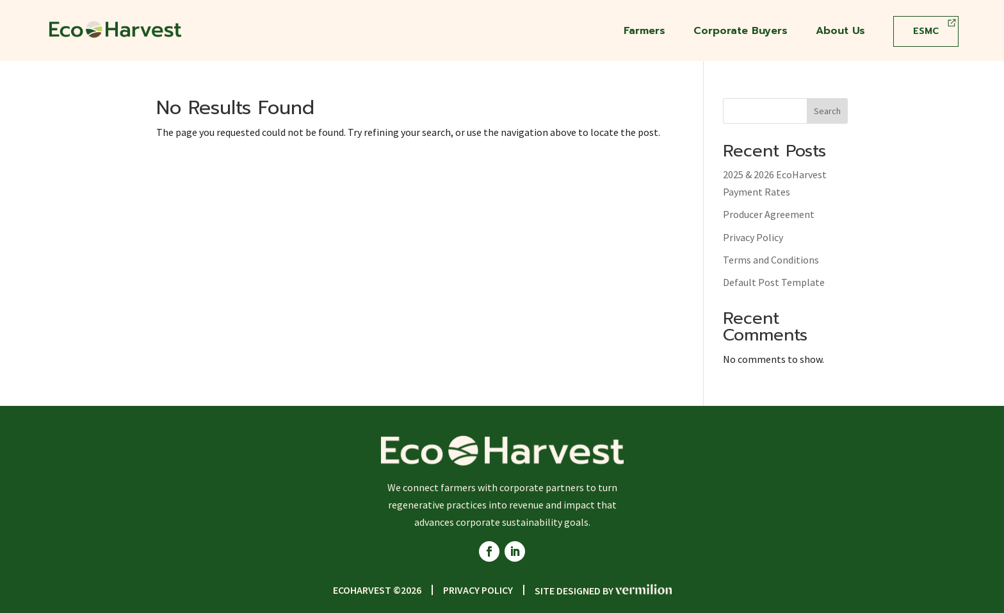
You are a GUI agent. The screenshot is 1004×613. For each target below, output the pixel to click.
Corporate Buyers (740, 32)
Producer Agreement (768, 214)
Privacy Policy (753, 237)
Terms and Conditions (771, 259)
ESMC (926, 31)
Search (827, 111)
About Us (840, 32)
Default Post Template (774, 282)
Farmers (644, 32)
